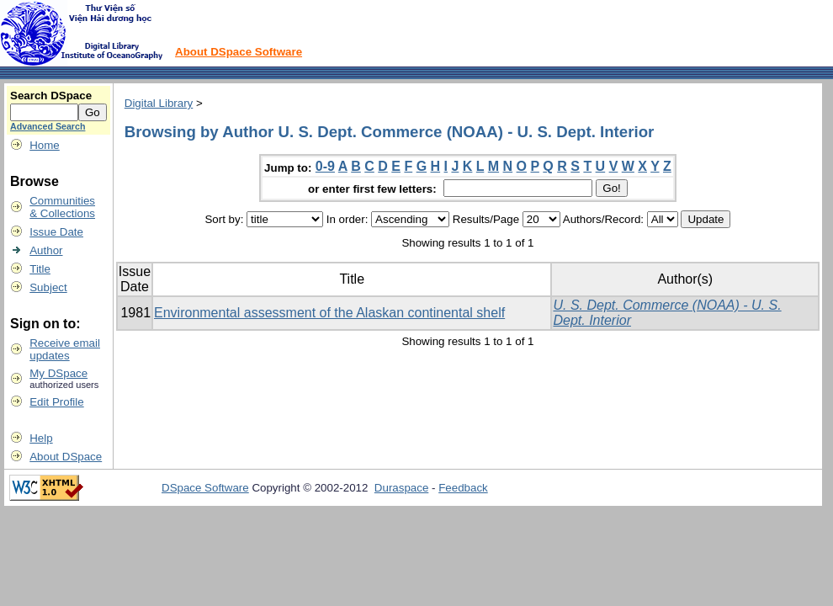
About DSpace (65, 456)
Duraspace (401, 487)
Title (39, 269)
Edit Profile (56, 402)
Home (44, 145)
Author (45, 250)
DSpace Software (205, 487)
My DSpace (58, 373)
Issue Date (56, 232)
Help (40, 438)
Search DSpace (51, 95)
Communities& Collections (62, 207)
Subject (47, 287)
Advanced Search (47, 126)
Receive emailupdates (64, 349)
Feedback (463, 487)
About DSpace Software (238, 51)
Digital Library (159, 103)
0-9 (325, 166)
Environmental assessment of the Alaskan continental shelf (329, 313)
